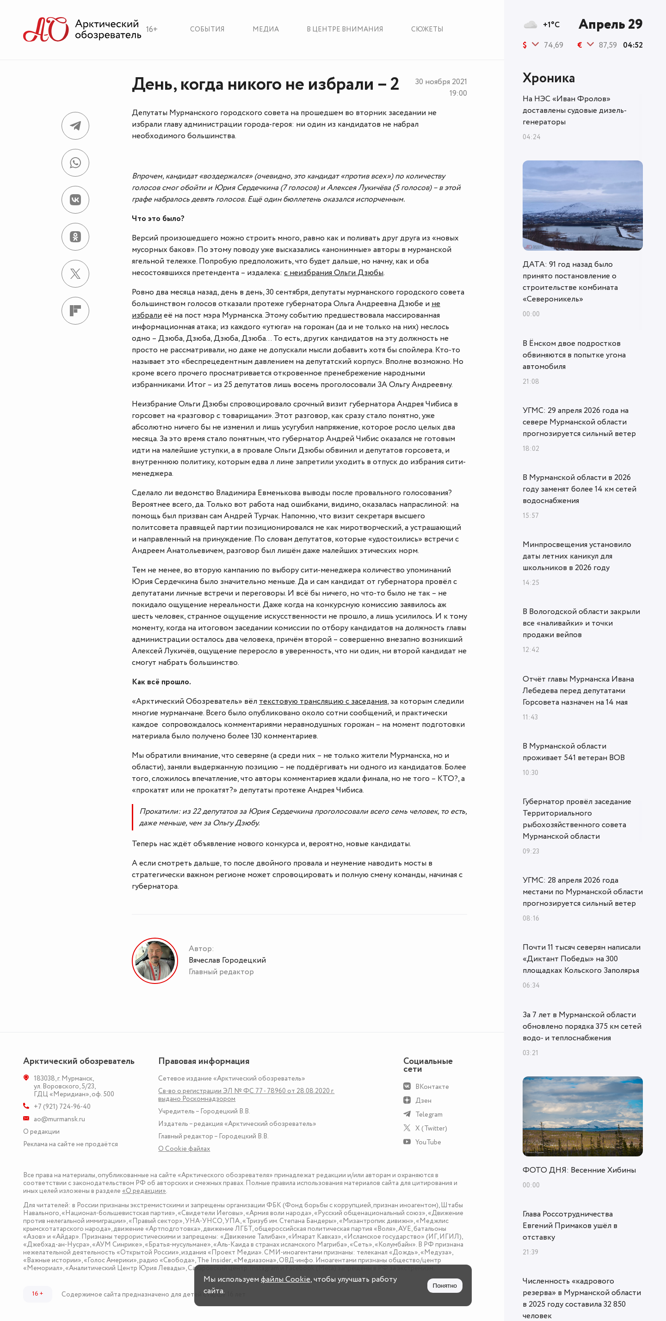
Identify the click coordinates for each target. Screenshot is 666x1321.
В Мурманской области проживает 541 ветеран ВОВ (574, 752)
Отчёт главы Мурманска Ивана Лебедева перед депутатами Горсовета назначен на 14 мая (578, 691)
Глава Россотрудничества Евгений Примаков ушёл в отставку (570, 1226)
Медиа (266, 29)
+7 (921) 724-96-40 (62, 1107)
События (207, 29)
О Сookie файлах (184, 1149)
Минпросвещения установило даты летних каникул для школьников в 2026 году (577, 556)
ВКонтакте (432, 1087)
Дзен (423, 1101)
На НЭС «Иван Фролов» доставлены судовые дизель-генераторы (575, 110)
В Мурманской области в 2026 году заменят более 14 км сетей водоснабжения (579, 489)
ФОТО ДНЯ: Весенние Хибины (579, 1170)
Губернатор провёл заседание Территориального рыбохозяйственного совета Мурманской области (577, 819)
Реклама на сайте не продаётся (70, 1144)
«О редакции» (144, 1191)
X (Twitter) (431, 1128)
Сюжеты (427, 29)
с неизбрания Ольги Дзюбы (333, 272)
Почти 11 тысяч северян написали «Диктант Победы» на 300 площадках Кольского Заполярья (582, 959)
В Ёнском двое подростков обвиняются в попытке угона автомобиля (574, 355)
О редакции (41, 1132)
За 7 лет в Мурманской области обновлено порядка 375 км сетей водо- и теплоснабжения (582, 1026)
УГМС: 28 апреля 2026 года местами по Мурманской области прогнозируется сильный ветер (583, 892)
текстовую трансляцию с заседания (323, 701)
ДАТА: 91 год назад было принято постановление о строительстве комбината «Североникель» (570, 282)
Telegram (429, 1114)
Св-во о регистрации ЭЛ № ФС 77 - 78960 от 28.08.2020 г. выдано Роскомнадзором (246, 1095)
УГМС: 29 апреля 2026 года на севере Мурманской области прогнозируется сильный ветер (579, 422)
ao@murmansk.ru (59, 1119)
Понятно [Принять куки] (445, 1285)
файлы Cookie (285, 1279)
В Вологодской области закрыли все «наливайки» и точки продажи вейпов (581, 623)
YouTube (428, 1142)
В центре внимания (345, 29)
